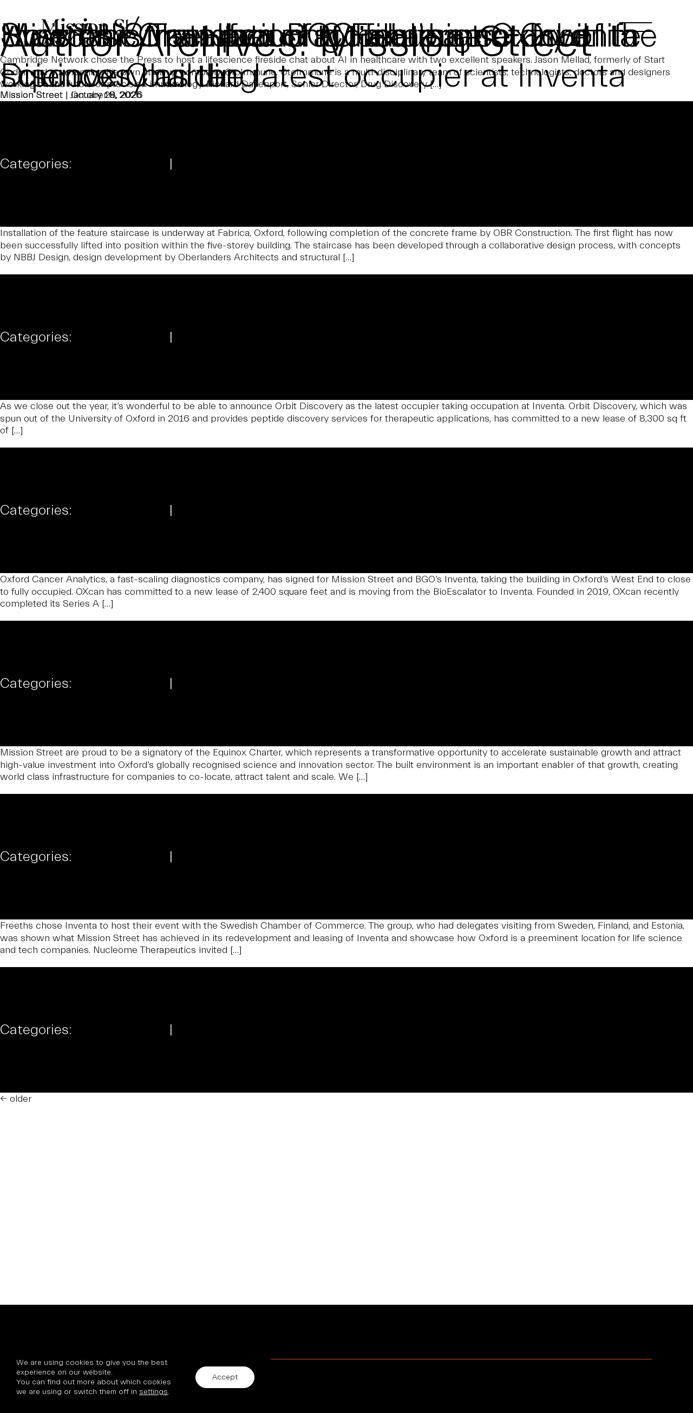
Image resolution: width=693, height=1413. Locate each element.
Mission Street (31, 135)
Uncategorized (120, 164)
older (15, 1098)
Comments (210, 164)
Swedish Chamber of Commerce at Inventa (318, 36)
